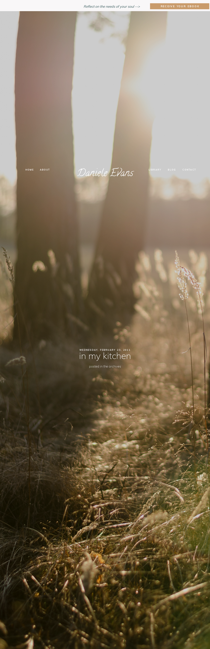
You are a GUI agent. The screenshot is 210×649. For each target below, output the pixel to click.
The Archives (112, 366)
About (45, 169)
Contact (189, 169)
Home (29, 169)
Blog (172, 169)
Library (155, 169)
